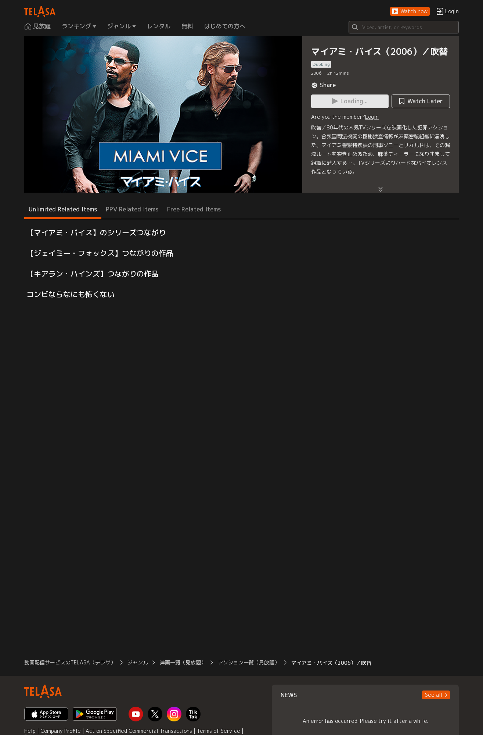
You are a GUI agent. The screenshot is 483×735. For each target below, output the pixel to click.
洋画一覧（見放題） (183, 662)
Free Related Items (194, 209)
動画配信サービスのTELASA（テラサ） (70, 662)
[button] (410, 11)
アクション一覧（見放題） (249, 662)
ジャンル (137, 662)
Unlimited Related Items (63, 209)
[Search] (404, 27)
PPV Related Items (132, 209)
